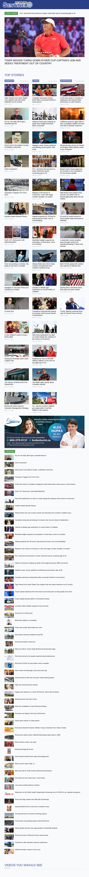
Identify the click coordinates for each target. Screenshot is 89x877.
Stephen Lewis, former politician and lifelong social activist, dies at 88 (38, 570)
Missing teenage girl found (24, 749)
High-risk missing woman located (26, 685)
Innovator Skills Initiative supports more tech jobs (31, 606)
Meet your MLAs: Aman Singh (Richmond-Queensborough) (35, 649)
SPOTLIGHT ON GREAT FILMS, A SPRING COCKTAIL (34, 470)
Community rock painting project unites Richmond (32, 821)
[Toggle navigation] (83, 4)
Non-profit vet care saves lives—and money (30, 778)
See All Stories (24, 81)
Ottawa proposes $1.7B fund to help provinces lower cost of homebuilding (40, 541)
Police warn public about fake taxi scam (28, 627)
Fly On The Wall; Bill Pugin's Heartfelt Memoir (30, 455)
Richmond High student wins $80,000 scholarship (32, 799)
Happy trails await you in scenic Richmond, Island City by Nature (37, 692)
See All (7, 868)
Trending (9, 451)
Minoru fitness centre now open (25, 742)
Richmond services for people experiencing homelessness (35, 656)
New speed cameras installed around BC (29, 635)
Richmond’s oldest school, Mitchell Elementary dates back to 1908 (37, 735)
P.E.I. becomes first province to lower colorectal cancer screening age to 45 (40, 556)
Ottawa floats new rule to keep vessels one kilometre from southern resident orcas (43, 513)
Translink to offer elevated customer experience (31, 842)
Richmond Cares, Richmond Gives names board (31, 835)
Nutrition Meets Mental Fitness (25, 506)
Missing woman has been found (26, 699)
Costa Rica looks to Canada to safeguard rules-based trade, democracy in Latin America (45, 484)
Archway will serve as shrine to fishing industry (31, 814)
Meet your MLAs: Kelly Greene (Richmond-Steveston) (33, 771)
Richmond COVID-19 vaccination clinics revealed (32, 663)
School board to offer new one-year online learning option (34, 677)
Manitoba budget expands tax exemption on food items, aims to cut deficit (40, 534)
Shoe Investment (21, 463)
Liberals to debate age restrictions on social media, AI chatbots (36, 527)
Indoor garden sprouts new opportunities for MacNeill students (36, 828)
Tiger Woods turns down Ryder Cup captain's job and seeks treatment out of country (44, 584)
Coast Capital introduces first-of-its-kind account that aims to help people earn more (43, 592)
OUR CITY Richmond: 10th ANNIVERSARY (30, 491)
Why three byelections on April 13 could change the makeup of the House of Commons (44, 498)
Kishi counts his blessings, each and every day (31, 670)
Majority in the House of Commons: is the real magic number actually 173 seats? (42, 549)
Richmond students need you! (25, 642)
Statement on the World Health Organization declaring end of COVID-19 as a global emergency (47, 792)
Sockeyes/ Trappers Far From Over (27, 477)
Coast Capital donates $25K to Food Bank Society (32, 599)
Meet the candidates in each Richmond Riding (30, 706)
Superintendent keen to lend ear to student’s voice (32, 806)
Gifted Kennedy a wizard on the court (27, 849)
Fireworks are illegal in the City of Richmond (30, 713)
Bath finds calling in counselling (25, 620)
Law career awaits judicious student (27, 785)
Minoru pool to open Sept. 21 (25, 763)
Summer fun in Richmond (23, 613)
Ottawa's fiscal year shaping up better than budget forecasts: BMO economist (41, 563)
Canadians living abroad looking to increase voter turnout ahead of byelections (41, 520)
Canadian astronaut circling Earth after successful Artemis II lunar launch (40, 577)
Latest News (11, 13)
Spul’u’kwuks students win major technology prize (32, 756)
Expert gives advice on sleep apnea (27, 720)
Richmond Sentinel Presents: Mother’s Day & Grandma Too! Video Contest (40, 728)
